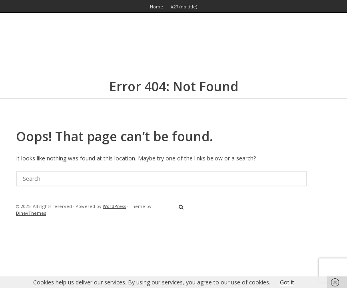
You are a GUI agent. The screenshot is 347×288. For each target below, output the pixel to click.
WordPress (114, 206)
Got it (287, 282)
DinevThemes (31, 213)
